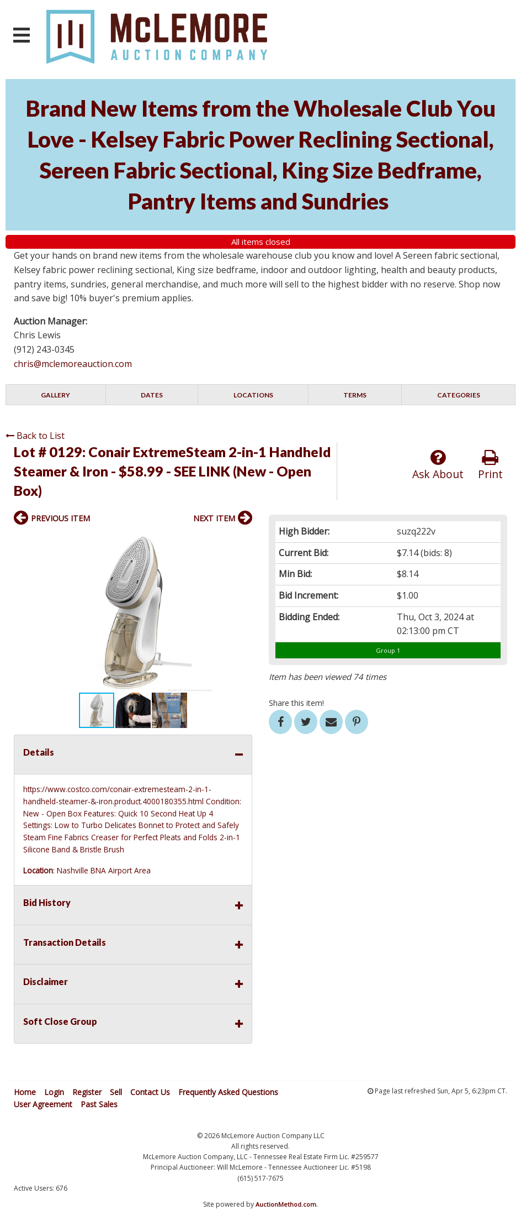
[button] (242, 542)
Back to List (35, 436)
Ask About (438, 465)
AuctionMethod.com (286, 1204)
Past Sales (99, 1104)
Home (25, 1092)
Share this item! (296, 703)
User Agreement (43, 1104)
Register (87, 1092)
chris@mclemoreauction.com (73, 364)
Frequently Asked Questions (228, 1092)
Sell (116, 1092)
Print (490, 465)
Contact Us (150, 1092)
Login (54, 1092)
